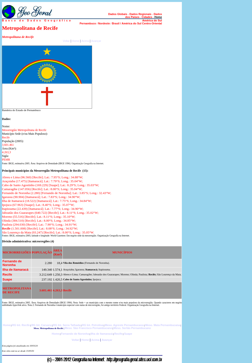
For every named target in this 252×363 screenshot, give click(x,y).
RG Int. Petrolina (92, 325)
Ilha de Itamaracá (101, 333)
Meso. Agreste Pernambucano (124, 325)
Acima (85, 40)
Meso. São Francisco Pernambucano (88, 328)
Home (75, 40)
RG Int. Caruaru (41, 325)
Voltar (66, 40)
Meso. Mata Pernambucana (162, 325)
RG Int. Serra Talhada (66, 325)
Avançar (96, 40)
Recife (118, 333)
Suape (128, 333)
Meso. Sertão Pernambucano (132, 328)
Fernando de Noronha (75, 333)
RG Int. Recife (21, 325)
